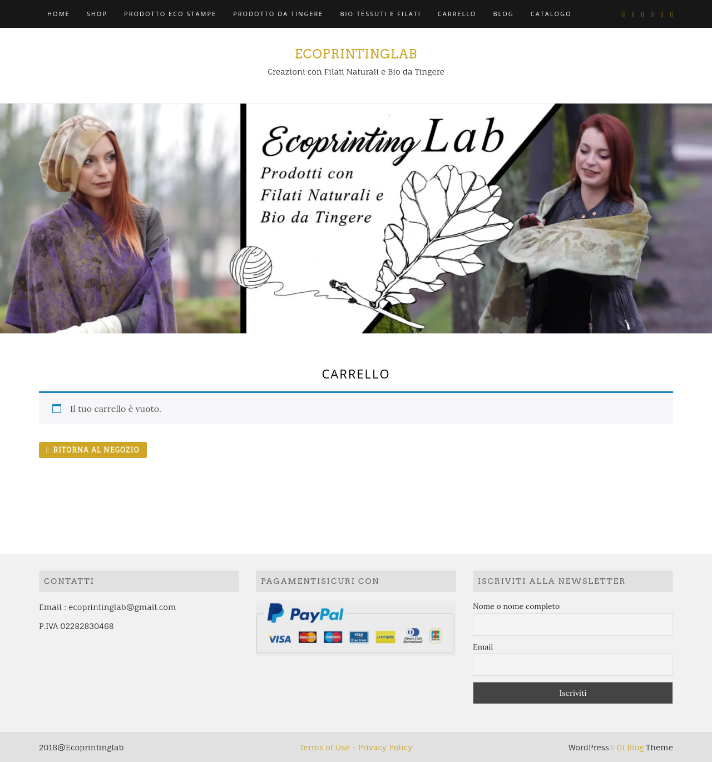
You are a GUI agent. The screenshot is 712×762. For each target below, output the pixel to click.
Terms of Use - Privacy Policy (356, 747)
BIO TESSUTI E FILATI (380, 13)
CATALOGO (551, 13)
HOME (58, 13)
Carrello (457, 13)
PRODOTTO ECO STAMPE (170, 13)
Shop (97, 13)
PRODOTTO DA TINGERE (278, 13)
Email (483, 647)
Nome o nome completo (516, 606)
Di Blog (627, 747)
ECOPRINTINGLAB (356, 54)
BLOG (503, 13)
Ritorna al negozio (95, 449)
